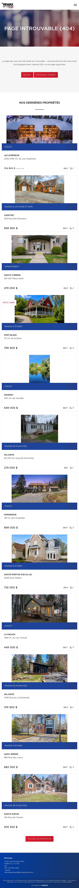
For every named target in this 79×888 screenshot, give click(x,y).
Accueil (27, 75)
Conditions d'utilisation (44, 882)
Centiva (44, 885)
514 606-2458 (13, 868)
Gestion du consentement (63, 882)
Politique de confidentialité (25, 882)
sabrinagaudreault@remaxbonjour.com (18, 872)
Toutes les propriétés (39, 839)
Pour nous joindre (45, 75)
